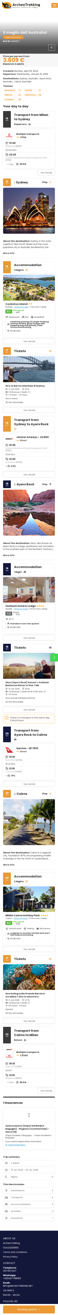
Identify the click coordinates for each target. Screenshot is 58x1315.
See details (46, 172)
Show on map (21, 307)
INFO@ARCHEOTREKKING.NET (18, 1285)
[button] (9, 211)
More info (9, 253)
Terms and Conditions (15, 1252)
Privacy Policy (10, 1256)
